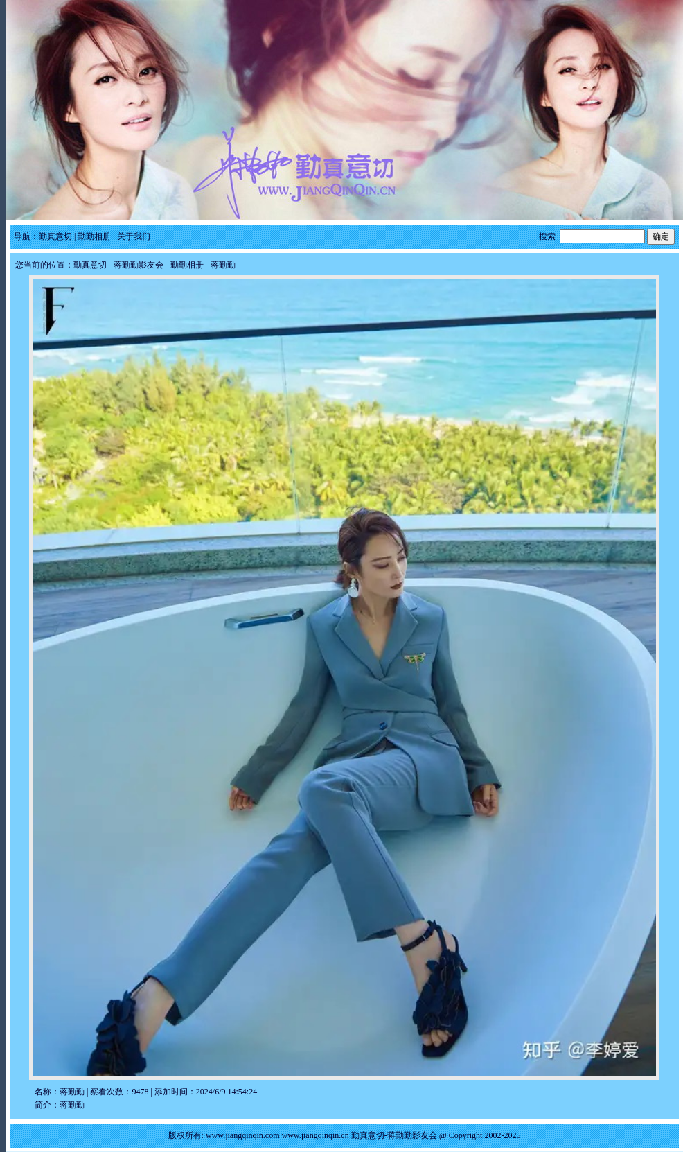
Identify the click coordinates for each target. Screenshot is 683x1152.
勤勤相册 (94, 236)
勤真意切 (55, 236)
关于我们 (133, 236)
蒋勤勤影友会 (138, 265)
